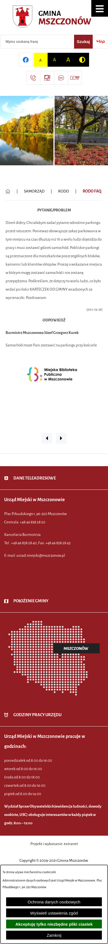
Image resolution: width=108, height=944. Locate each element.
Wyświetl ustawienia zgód (54, 913)
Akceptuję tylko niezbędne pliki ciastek (54, 924)
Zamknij (54, 935)
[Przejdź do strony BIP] (100, 42)
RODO (63, 191)
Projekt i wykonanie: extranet (54, 844)
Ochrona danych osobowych (54, 902)
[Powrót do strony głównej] (8, 191)
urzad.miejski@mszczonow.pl (40, 555)
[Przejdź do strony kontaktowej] (33, 78)
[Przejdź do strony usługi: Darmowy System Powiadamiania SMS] (61, 78)
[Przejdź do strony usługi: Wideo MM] (75, 78)
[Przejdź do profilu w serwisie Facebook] (26, 60)
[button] (99, 8)
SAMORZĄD (34, 191)
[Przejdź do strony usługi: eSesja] (47, 78)
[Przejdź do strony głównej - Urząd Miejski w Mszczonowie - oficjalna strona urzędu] (54, 18)
